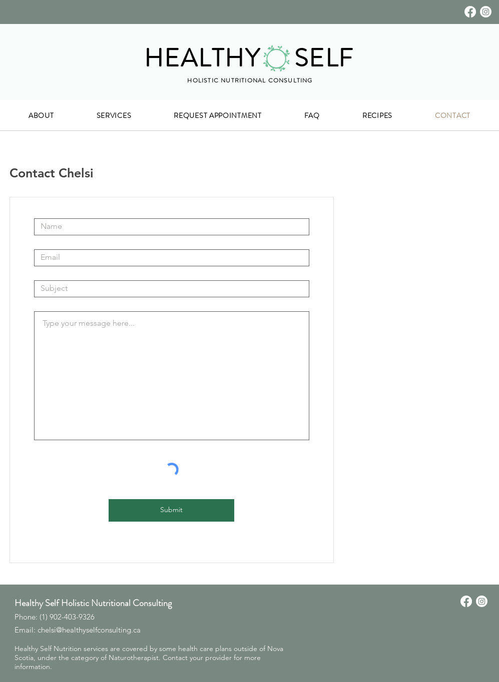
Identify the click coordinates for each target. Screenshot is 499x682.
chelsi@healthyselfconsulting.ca (89, 630)
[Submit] (171, 510)
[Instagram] (485, 11)
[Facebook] (470, 11)
